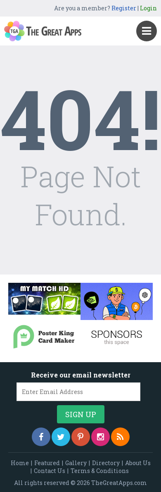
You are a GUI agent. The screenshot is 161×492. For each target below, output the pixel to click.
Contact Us (49, 471)
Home (20, 463)
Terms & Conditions (100, 471)
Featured (47, 463)
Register (123, 8)
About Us (138, 463)
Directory (106, 463)
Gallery (76, 463)
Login (148, 8)
